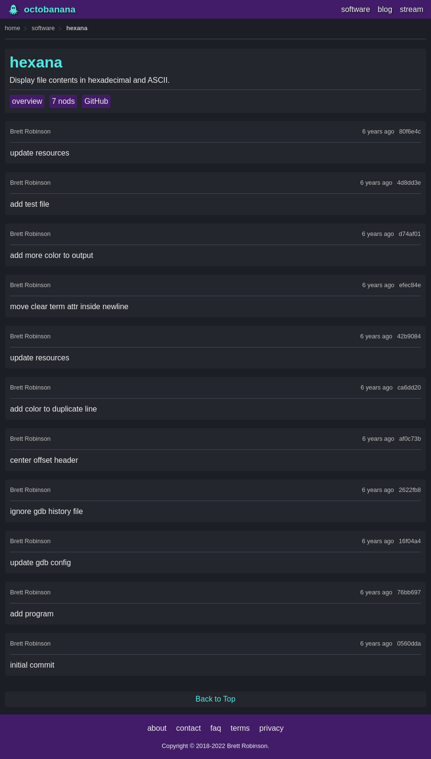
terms (240, 728)
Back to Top (215, 699)
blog (385, 9)
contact (188, 728)
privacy (272, 728)
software (355, 9)
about (157, 728)
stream (411, 9)
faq (215, 728)
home (12, 28)
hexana (76, 28)
